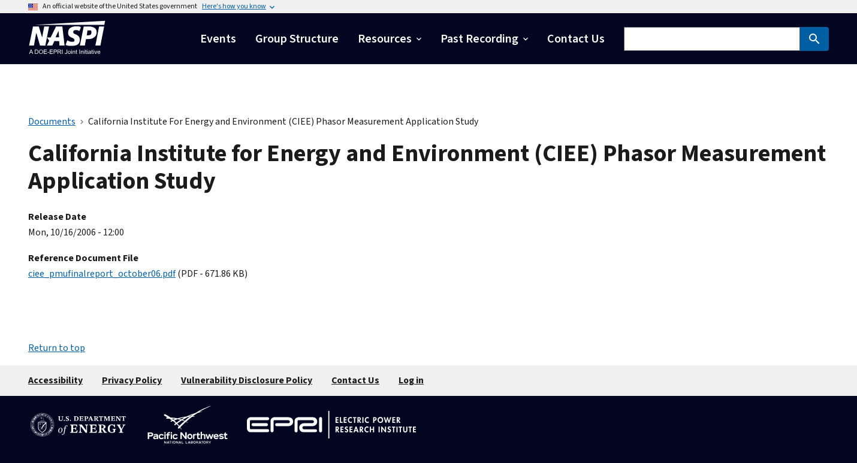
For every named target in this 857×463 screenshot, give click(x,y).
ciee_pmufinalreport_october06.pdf (102, 273)
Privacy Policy (132, 380)
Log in (411, 380)
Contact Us (355, 380)
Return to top (56, 348)
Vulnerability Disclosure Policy (246, 380)
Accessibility (55, 380)
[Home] (67, 57)
